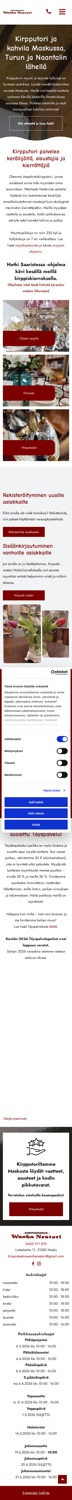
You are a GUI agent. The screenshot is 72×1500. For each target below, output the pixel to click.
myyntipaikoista (26, 245)
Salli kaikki (36, 802)
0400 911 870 (36, 1243)
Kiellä (36, 824)
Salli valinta (36, 813)
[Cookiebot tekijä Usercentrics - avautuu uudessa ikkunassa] (51, 672)
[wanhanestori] (20, 1099)
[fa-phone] (48, 13)
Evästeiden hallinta (36, 1492)
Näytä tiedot (52, 790)
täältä (53, 926)
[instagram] (39, 1264)
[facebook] (33, 1264)
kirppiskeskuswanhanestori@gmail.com (36, 1256)
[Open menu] (62, 12)
